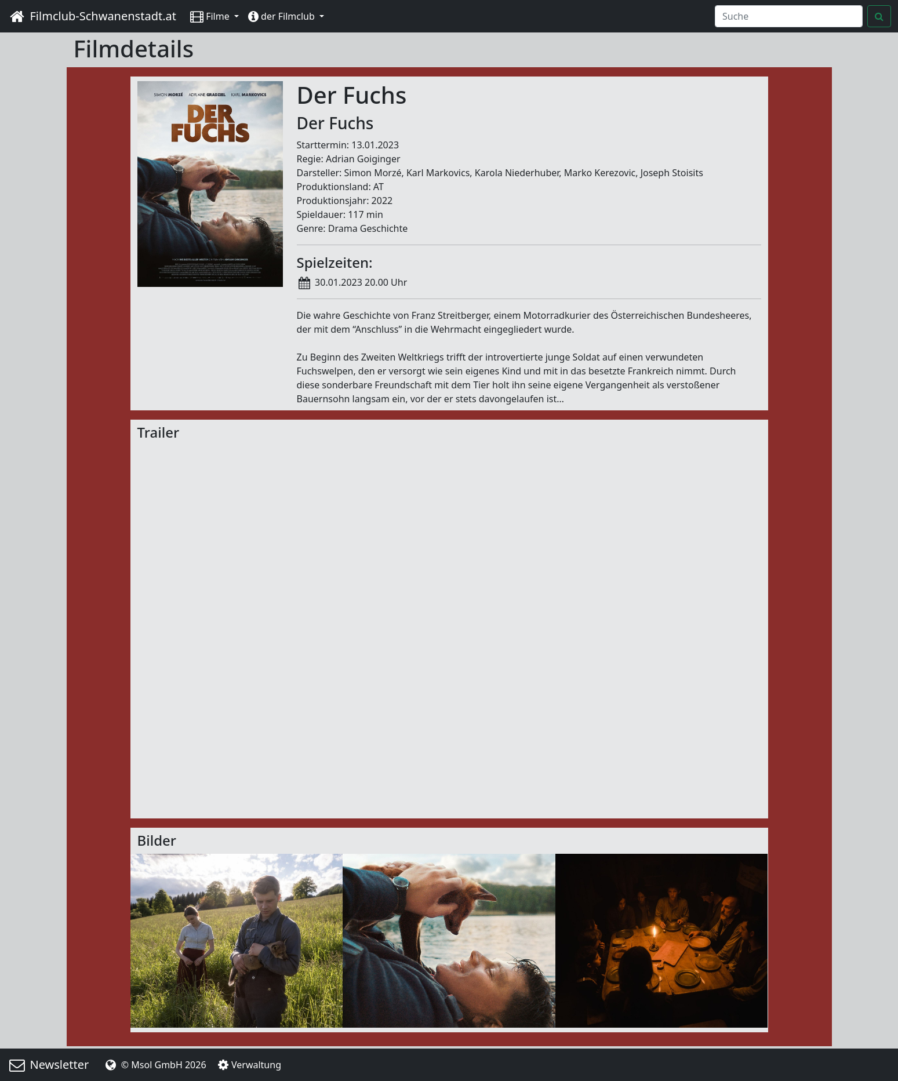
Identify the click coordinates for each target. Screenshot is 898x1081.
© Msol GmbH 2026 (154, 1064)
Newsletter (48, 1064)
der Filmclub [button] (282, 16)
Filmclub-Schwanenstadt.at (91, 16)
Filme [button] (211, 16)
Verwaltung (248, 1064)
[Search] (789, 16)
